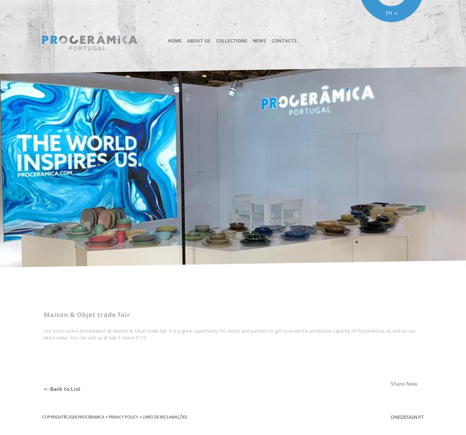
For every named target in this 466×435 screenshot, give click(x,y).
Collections (231, 41)
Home (175, 41)
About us (198, 41)
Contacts (284, 41)
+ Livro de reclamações (163, 417)
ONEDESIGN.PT (407, 417)
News (259, 41)
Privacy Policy (123, 417)
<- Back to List (62, 389)
